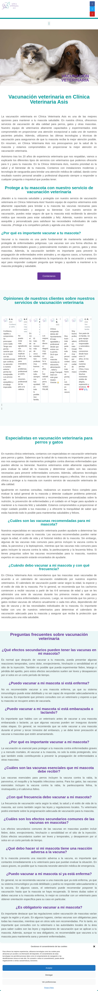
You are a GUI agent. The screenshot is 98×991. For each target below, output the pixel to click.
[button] (94, 946)
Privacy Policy (49, 988)
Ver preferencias (49, 982)
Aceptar (49, 968)
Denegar (49, 975)
